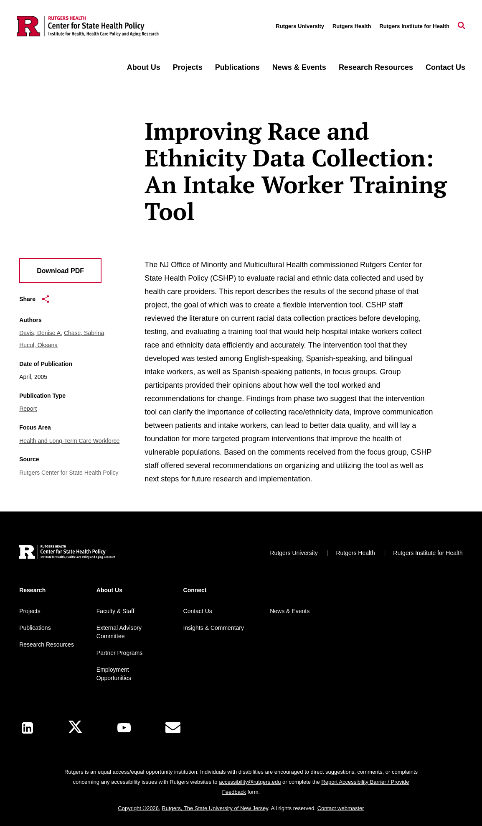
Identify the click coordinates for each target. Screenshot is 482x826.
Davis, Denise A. (40, 333)
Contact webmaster (340, 808)
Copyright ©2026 (138, 808)
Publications (237, 67)
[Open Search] (461, 26)
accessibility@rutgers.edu (250, 782)
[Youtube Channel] (124, 727)
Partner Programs (119, 653)
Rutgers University (300, 26)
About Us (143, 67)
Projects (188, 67)
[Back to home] (67, 553)
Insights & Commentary (213, 627)
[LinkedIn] (27, 728)
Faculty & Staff (115, 611)
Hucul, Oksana (38, 345)
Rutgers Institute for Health (414, 26)
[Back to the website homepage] (88, 26)
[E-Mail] (172, 727)
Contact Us (445, 67)
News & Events (299, 67)
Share (34, 299)
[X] (75, 727)
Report (28, 408)
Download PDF (60, 270)
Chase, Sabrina (84, 333)
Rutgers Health (351, 26)
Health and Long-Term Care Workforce (69, 440)
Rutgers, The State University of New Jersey (215, 808)
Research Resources (376, 67)
